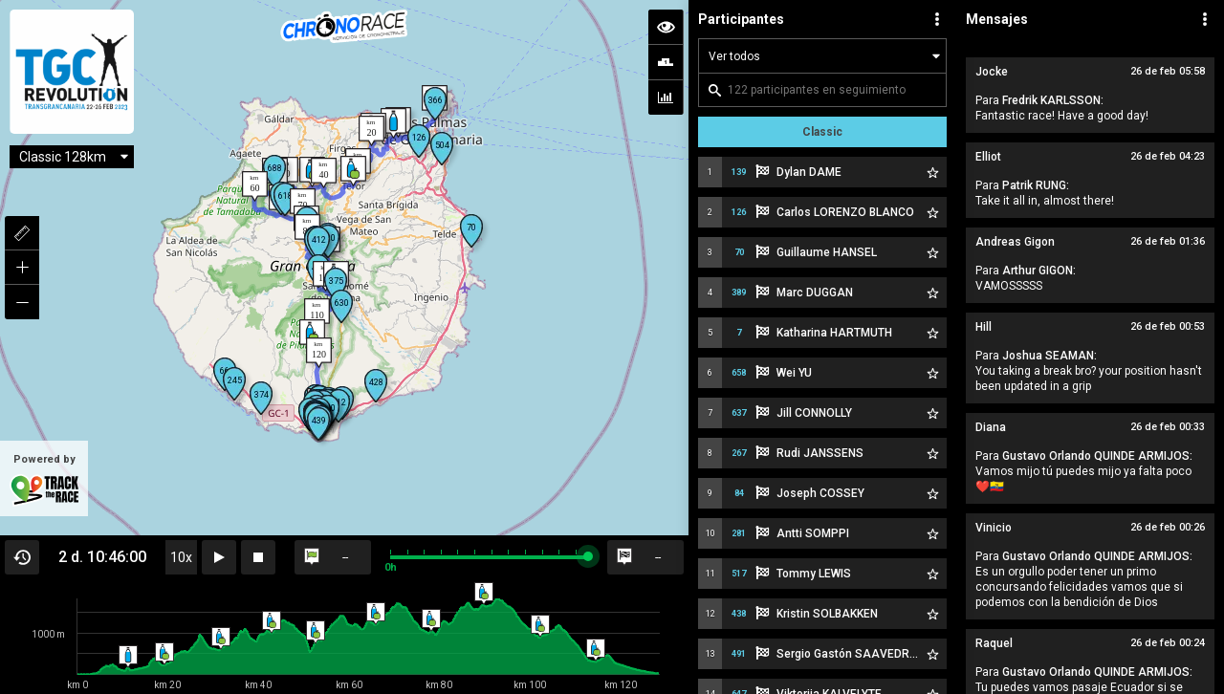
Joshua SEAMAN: (1049, 355)
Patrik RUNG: (1035, 185)
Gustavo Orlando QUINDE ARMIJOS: (1097, 456)
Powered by (44, 480)
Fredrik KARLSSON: (1053, 100)
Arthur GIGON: (1039, 270)
